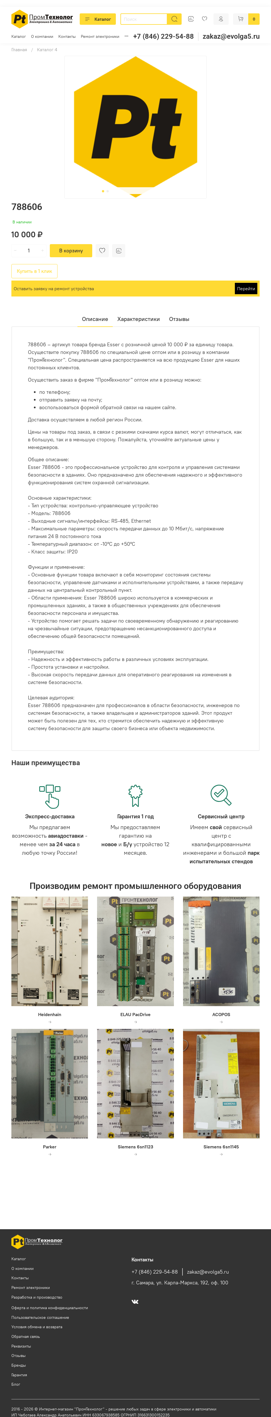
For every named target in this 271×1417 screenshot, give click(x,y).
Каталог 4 (47, 49)
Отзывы (18, 1355)
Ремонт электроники (100, 36)
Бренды (18, 1365)
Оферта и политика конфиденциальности (49, 1307)
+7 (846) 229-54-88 (163, 36)
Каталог (98, 19)
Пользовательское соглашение (40, 1317)
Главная (19, 49)
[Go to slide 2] (107, 191)
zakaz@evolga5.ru (231, 36)
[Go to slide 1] (103, 191)
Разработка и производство (36, 1297)
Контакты (67, 36)
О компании (42, 36)
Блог (15, 1384)
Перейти (246, 288)
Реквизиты (21, 1346)
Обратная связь (25, 1336)
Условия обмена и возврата (36, 1326)
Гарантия (19, 1374)
